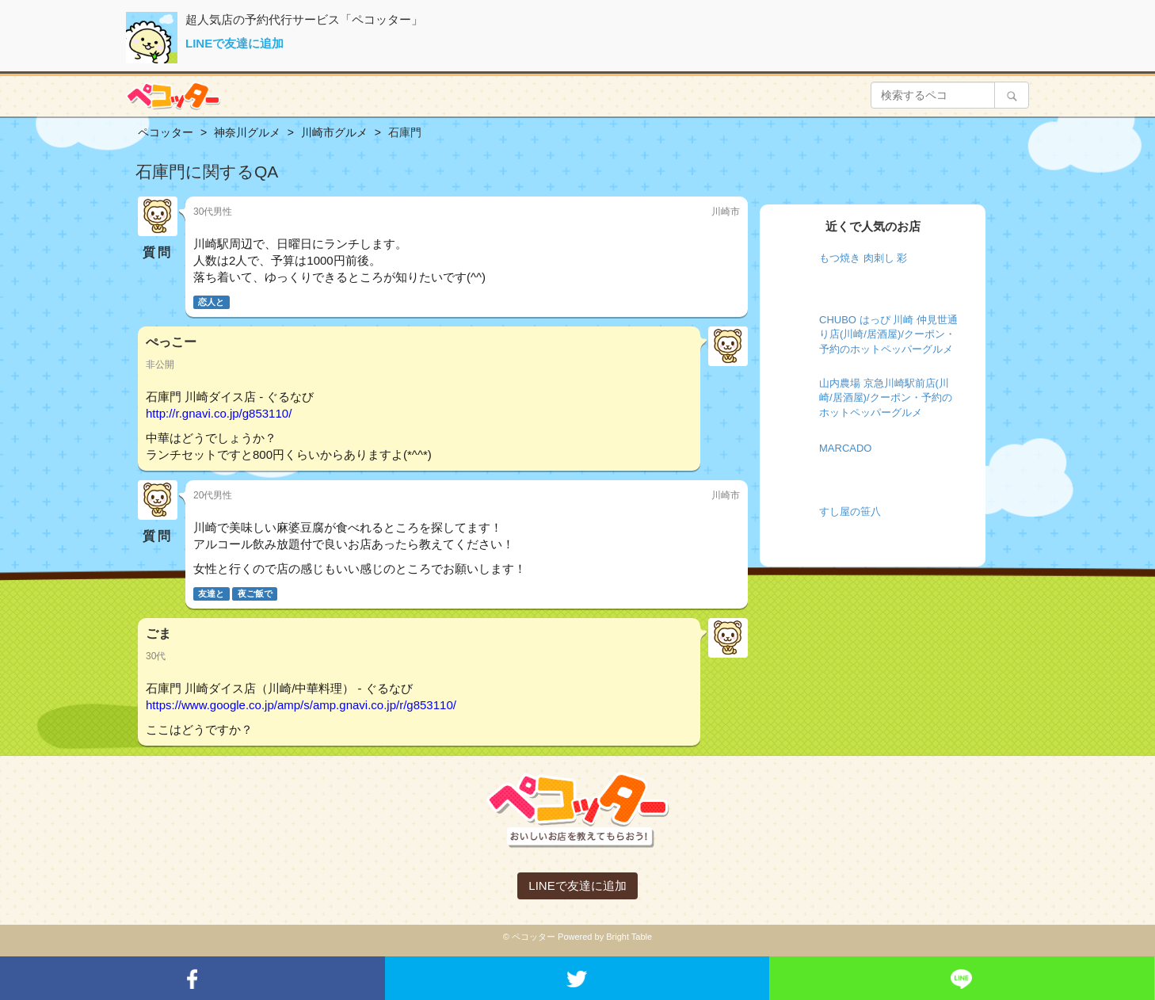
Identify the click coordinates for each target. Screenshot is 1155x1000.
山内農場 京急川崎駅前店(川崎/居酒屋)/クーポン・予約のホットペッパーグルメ (885, 397)
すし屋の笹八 (850, 511)
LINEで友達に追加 (234, 43)
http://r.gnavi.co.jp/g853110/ (219, 413)
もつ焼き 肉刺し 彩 (863, 258)
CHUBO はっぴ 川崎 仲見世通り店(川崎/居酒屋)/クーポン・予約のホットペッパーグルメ (888, 334)
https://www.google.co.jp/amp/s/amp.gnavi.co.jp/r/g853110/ (301, 705)
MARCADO (845, 448)
